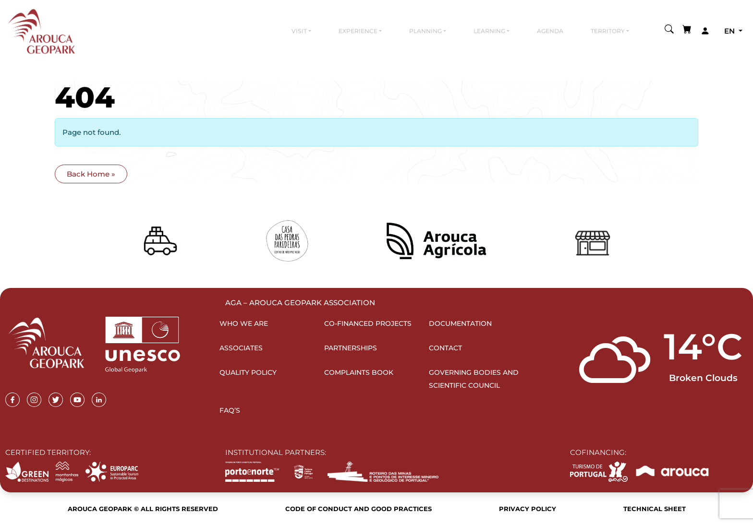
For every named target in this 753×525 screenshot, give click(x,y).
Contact (445, 348)
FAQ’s (229, 410)
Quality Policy (248, 372)
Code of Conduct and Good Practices (358, 509)
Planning (425, 31)
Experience (358, 31)
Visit (299, 31)
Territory (608, 31)
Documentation (460, 323)
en (730, 31)
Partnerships (350, 348)
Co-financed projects (368, 323)
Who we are (243, 323)
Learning (489, 31)
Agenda (550, 31)
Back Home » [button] (91, 174)
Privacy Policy (527, 509)
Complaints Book (358, 372)
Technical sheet (654, 509)
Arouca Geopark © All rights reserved (143, 509)
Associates (241, 348)
